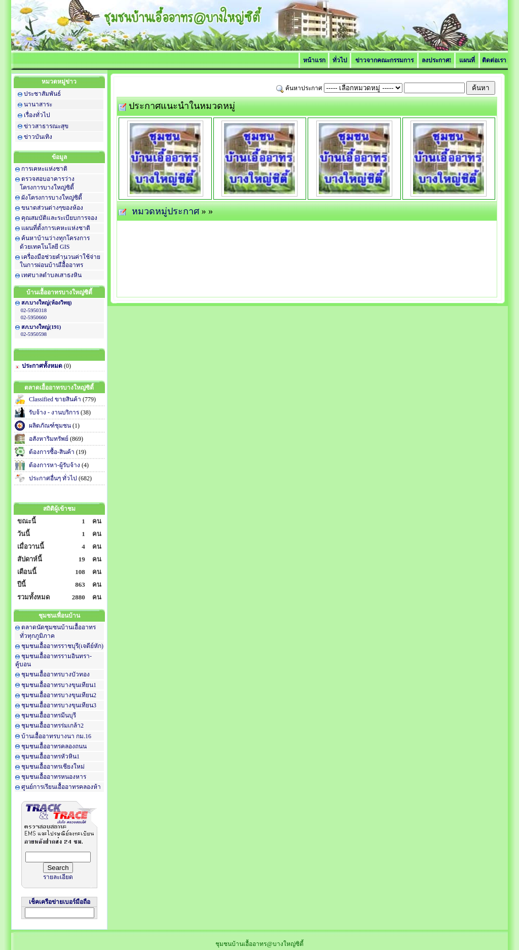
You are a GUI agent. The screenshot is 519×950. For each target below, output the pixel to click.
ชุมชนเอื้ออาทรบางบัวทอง (55, 674)
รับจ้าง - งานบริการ (54, 412)
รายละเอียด (58, 877)
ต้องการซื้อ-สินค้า (52, 451)
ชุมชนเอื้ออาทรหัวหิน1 (50, 756)
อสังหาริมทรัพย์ (48, 438)
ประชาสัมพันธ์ (42, 93)
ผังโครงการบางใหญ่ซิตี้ (51, 197)
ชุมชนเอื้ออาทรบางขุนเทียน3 (58, 705)
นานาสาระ (38, 104)
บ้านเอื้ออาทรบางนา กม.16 (56, 736)
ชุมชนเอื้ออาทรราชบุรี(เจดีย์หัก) (62, 646)
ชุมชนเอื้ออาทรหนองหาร (53, 776)
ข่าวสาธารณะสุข (46, 126)
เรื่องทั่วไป (37, 115)
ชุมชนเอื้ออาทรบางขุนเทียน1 (58, 685)
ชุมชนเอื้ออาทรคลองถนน (54, 746)
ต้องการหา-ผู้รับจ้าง (54, 465)
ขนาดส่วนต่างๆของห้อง (52, 207)
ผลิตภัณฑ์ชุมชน (50, 425)
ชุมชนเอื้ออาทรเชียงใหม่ (53, 766)
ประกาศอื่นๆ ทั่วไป (53, 478)
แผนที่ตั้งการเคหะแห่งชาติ (55, 228)
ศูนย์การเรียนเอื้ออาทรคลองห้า (61, 786)
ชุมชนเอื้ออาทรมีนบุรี (48, 715)
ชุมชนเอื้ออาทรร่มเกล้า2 (52, 725)
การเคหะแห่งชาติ (44, 168)
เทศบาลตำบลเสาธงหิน (51, 275)
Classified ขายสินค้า (55, 399)
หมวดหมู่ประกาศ (165, 211)
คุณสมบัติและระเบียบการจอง (59, 217)
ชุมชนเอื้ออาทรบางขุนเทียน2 (58, 695)
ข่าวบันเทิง (38, 136)
